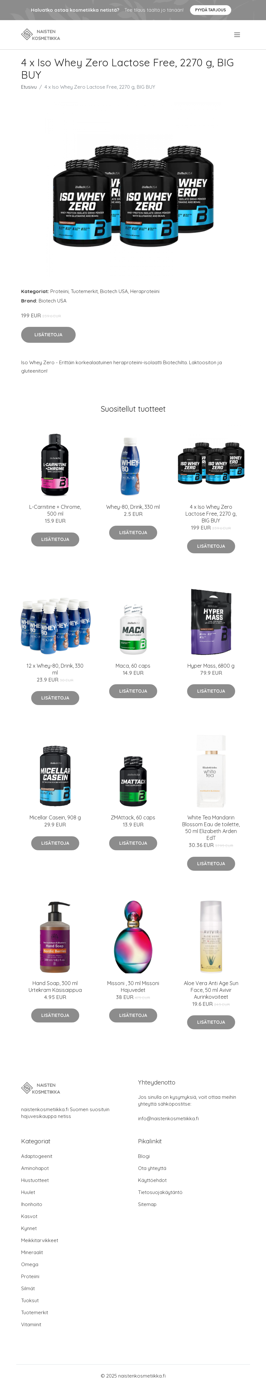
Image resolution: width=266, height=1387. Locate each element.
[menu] (237, 35)
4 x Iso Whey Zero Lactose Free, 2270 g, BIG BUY (210, 514)
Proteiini (59, 291)
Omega (29, 1264)
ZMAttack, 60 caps (133, 817)
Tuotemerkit (84, 291)
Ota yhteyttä (152, 1168)
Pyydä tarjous (210, 9)
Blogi (144, 1156)
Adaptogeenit (36, 1156)
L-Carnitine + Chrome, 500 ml (55, 510)
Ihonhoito (31, 1204)
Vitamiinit (31, 1324)
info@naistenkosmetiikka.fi (168, 1118)
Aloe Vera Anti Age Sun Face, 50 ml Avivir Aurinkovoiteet (211, 990)
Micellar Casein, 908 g (55, 817)
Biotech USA (114, 291)
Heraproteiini (144, 291)
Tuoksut (30, 1300)
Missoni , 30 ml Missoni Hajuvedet (133, 986)
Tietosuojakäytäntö (160, 1192)
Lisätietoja (48, 335)
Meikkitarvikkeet (39, 1240)
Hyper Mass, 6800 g (210, 665)
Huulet (28, 1192)
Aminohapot (35, 1168)
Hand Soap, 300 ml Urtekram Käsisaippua (55, 986)
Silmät (28, 1288)
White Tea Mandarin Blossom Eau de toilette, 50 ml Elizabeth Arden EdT (211, 827)
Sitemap (147, 1204)
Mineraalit (32, 1252)
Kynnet (29, 1228)
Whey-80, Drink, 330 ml (133, 507)
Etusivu (29, 87)
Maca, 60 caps (133, 665)
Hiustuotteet (35, 1180)
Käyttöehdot (152, 1180)
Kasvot (29, 1216)
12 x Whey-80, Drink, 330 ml (55, 669)
